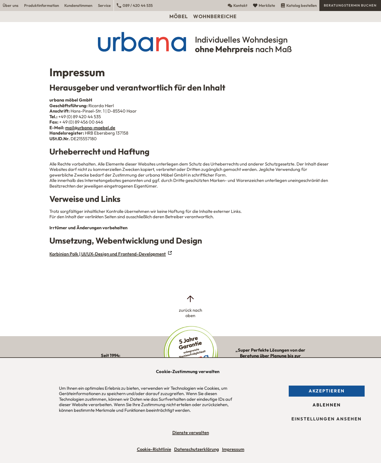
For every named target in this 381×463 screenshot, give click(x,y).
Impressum (233, 449)
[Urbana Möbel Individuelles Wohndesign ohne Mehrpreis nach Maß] (190, 41)
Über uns (10, 5)
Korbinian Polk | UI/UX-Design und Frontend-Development (107, 254)
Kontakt (237, 5)
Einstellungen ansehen (326, 419)
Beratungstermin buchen (350, 5)
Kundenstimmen (78, 5)
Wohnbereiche (215, 16)
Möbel (178, 16)
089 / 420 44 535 (134, 5)
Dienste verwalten (190, 432)
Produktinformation (41, 5)
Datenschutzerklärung (196, 449)
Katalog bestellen (299, 5)
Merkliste (264, 5)
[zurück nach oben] (190, 306)
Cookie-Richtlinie (154, 449)
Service (104, 5)
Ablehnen (327, 405)
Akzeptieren (327, 391)
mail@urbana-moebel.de (90, 127)
